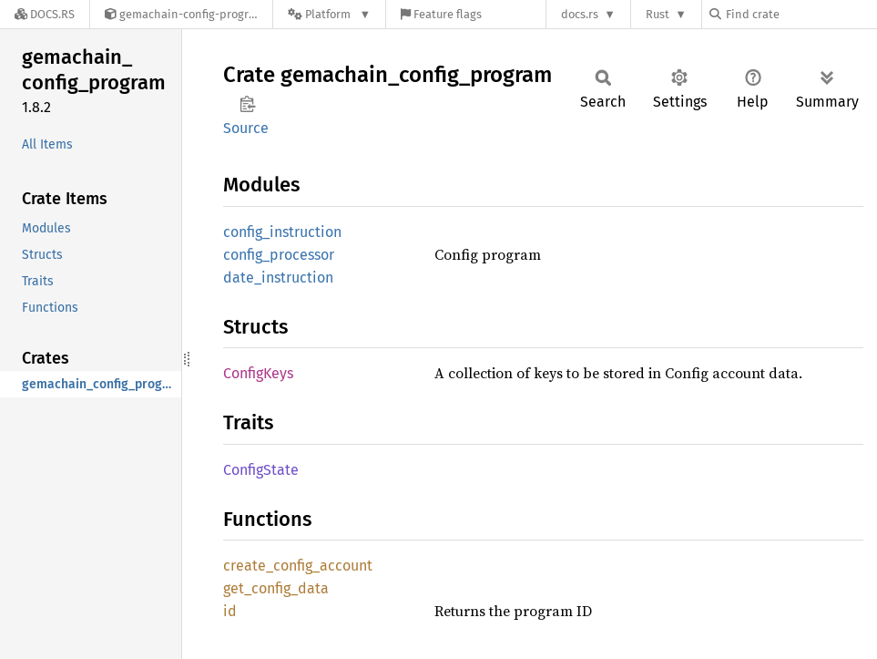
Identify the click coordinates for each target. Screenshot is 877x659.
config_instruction (282, 232)
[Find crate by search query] (800, 14)
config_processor (278, 254)
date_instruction (278, 277)
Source (246, 128)
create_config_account (297, 565)
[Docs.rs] (44, 14)
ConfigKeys (258, 373)
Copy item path (247, 103)
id (230, 611)
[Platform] (329, 14)
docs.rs (579, 14)
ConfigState (261, 470)
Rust (657, 14)
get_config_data (276, 588)
